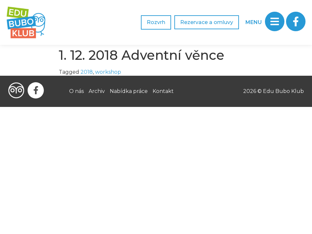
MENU (253, 22)
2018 (87, 72)
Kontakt (163, 91)
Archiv (97, 91)
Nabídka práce (129, 91)
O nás (76, 91)
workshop (108, 72)
